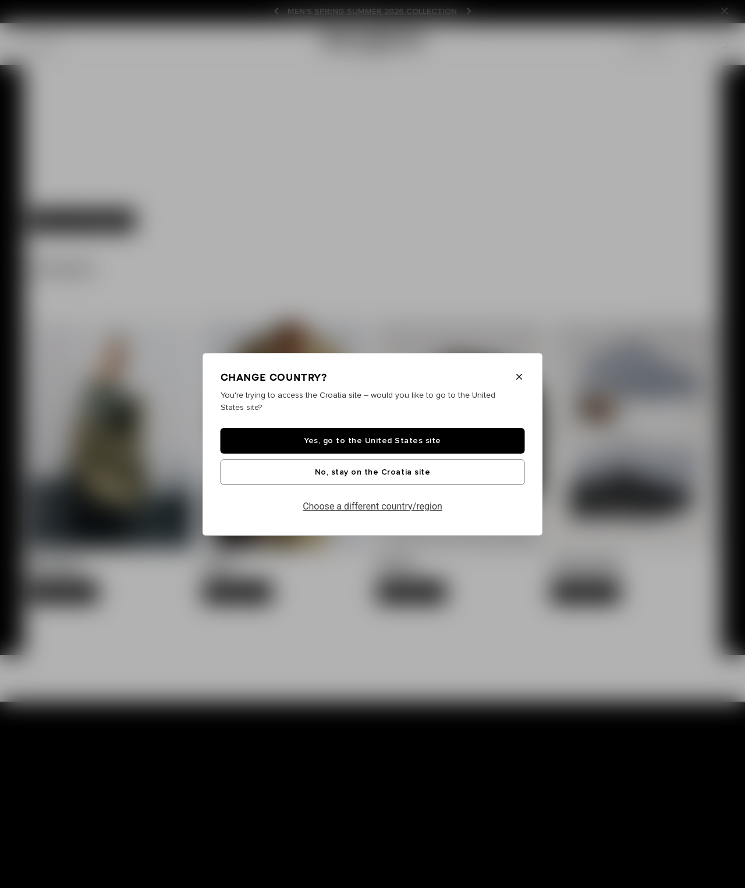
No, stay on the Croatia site (372, 472)
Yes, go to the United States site (372, 441)
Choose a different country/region (372, 506)
